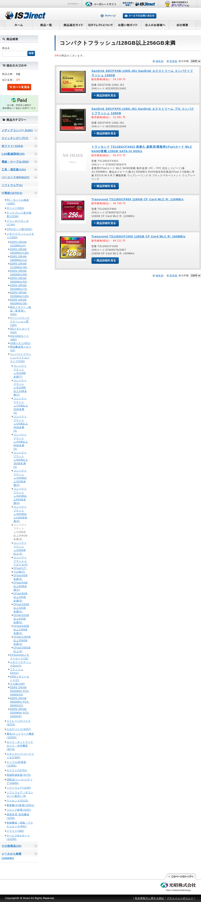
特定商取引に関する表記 (149, 898)
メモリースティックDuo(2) (20, 664)
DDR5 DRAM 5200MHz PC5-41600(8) (19, 713)
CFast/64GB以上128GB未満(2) (20, 630)
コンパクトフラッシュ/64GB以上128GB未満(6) (20, 514)
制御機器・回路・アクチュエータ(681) (20, 824)
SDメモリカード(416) (20, 330)
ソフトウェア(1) (12, 185)
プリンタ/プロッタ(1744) (18, 223)
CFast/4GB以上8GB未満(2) (20, 586)
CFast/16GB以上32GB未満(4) (20, 608)
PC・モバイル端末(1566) (18, 202)
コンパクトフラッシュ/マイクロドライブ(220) (20, 358)
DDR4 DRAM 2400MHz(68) (18, 273)
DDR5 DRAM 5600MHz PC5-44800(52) (19, 691)
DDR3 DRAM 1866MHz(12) (18, 258)
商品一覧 (45, 25)
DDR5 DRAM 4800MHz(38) (18, 301)
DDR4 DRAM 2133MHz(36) (18, 265)
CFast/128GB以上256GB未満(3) (20, 640)
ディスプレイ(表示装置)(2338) (19, 214)
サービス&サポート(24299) (18, 837)
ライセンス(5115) (17, 800)
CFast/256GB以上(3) (20, 649)
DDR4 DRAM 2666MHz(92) (18, 280)
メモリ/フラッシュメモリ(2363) (20, 235)
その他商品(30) (12, 845)
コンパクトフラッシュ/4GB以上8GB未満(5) (20, 441)
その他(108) (17, 683)
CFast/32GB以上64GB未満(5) (20, 619)
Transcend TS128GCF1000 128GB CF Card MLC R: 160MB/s (138, 236)
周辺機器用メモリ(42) (20, 348)
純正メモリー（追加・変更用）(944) (20, 311)
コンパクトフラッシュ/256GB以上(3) (20, 548)
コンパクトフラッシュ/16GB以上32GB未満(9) (20, 478)
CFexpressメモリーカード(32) (19, 657)
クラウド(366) (15, 831)
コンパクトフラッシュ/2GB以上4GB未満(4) (20, 423)
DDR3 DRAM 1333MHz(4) (18, 244)
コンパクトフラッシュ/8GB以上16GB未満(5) (20, 459)
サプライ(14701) (17, 770)
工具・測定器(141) (14, 169)
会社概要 (182, 25)
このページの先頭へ (180, 876)
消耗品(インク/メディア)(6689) (20, 781)
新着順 (174, 61)
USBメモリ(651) (20, 343)
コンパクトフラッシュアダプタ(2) (20, 561)
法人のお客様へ (155, 25)
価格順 (160, 61)
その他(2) (19, 571)
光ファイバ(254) (12, 146)
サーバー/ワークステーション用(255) (20, 322)
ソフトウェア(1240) (19, 787)
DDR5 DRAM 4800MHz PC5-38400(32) (19, 702)
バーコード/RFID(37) (16, 177)
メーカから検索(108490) (12, 856)
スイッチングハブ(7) (15, 138)
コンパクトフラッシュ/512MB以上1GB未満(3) (20, 387)
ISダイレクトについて (100, 25)
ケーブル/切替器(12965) (16, 764)
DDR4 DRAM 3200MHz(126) (19, 294)
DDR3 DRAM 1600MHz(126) (19, 251)
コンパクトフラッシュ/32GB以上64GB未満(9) (20, 496)
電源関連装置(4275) (19, 775)
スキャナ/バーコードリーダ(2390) (20, 755)
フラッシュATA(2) (16, 671)
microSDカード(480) (19, 338)
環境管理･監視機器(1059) (18, 816)
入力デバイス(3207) (19, 729)
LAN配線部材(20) (13, 153)
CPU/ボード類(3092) (19, 229)
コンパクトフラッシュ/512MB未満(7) (20, 371)
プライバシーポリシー (180, 898)
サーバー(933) (15, 208)
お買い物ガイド (128, 25)
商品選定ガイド (73, 25)
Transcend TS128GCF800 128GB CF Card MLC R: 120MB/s (137, 199)
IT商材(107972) (12, 192)
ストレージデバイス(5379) (19, 723)
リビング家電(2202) (19, 809)
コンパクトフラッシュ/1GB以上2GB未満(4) (20, 405)
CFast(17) (19, 568)
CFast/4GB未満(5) (20, 577)
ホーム (18, 25)
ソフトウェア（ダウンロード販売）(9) (20, 794)
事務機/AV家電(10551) (20, 805)
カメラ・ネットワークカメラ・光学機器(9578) (20, 746)
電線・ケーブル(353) (15, 161)
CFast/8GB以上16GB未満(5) (20, 597)
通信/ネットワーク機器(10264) (20, 735)
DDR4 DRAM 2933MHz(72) (18, 287)
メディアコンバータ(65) (17, 130)
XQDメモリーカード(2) (19, 678)
